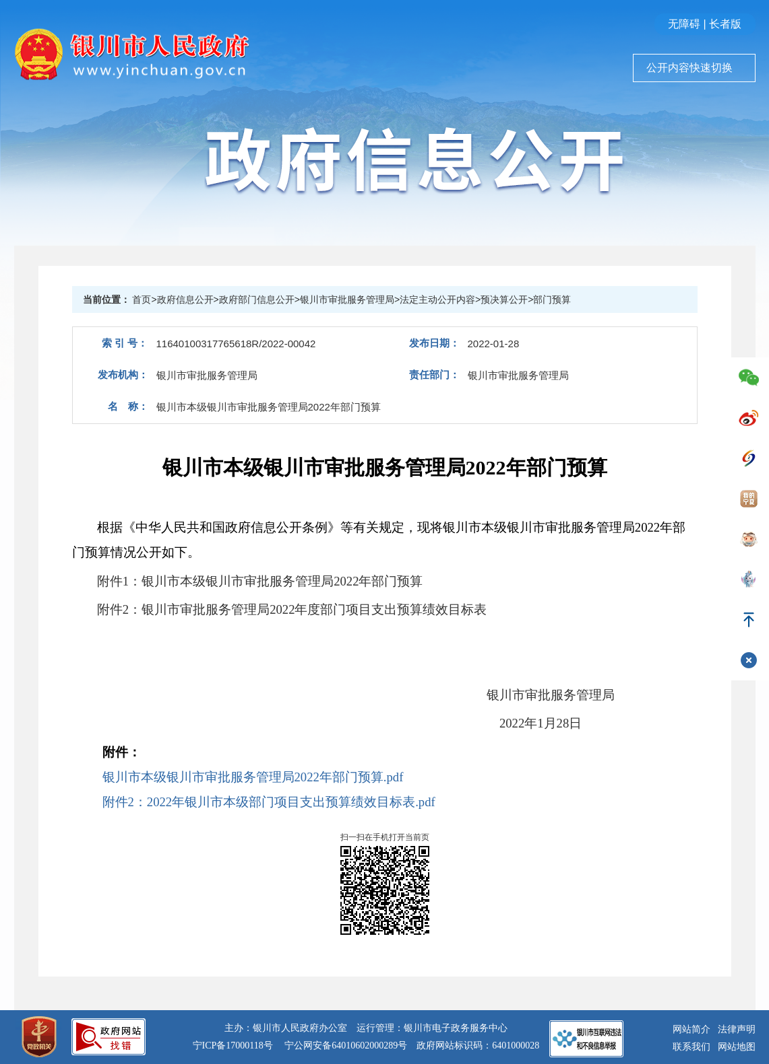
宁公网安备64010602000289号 (345, 1045)
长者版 (725, 24)
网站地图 (737, 1047)
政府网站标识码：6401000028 (478, 1045)
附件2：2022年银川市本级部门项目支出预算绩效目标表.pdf (268, 802)
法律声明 (737, 1029)
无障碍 (684, 24)
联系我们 (691, 1047)
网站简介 (691, 1029)
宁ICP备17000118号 (233, 1045)
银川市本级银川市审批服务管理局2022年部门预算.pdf (253, 777)
